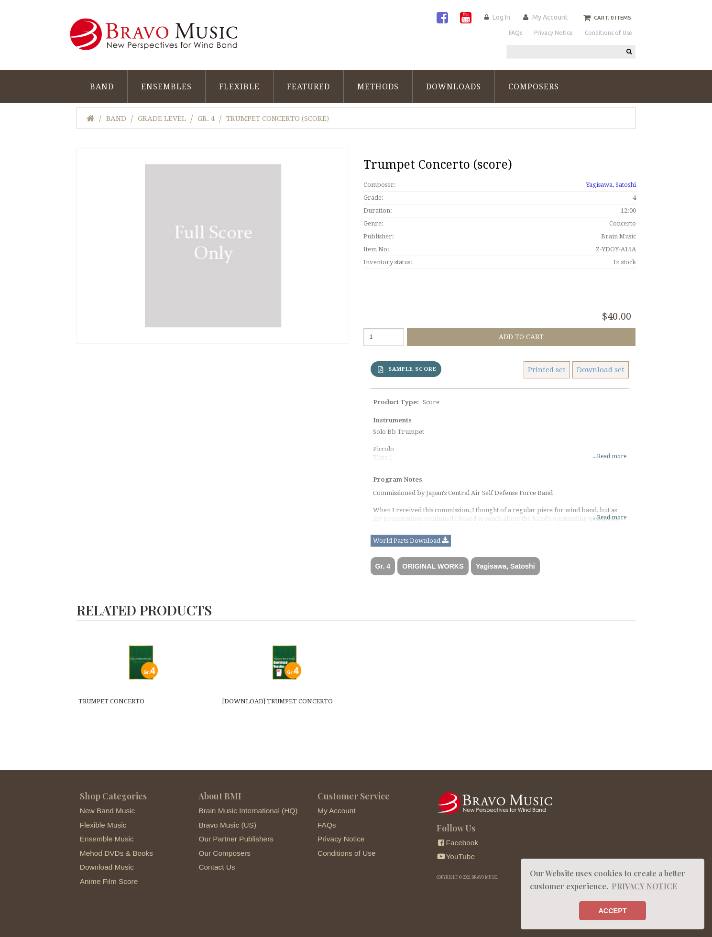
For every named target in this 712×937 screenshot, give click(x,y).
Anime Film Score (109, 881)
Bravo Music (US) (227, 825)
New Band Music (107, 811)
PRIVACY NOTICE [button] (644, 886)
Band (102, 86)
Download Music (107, 867)
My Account (550, 17)
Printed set (547, 370)
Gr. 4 (206, 118)
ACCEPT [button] (612, 911)
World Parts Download (411, 541)
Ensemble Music (107, 839)
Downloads (453, 86)
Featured (308, 86)
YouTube (456, 856)
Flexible (239, 86)
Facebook (457, 843)
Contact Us (216, 867)
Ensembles (166, 86)
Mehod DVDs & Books (116, 853)
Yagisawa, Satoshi (611, 184)
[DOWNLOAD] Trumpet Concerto (277, 701)
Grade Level (162, 118)
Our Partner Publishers (236, 839)
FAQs (327, 825)
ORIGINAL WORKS (432, 566)
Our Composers (224, 853)
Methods (378, 86)
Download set (600, 370)
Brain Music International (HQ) (247, 811)
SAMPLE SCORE (407, 369)
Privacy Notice (341, 839)
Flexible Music (103, 825)
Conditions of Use (346, 853)
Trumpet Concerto (111, 701)
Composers (533, 86)
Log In (501, 17)
